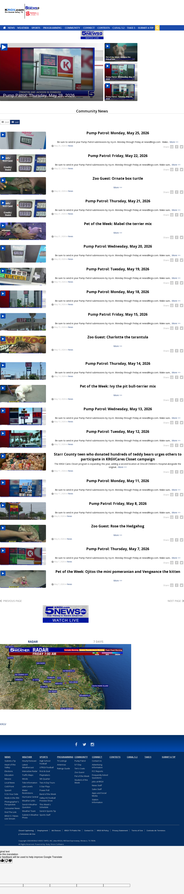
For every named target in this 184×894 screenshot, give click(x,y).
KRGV (3, 724)
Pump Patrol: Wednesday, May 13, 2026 (118, 408)
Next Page (174, 601)
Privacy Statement (120, 830)
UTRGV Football (47, 767)
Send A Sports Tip (48, 811)
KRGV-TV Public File (72, 830)
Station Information (97, 801)
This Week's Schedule (45, 806)
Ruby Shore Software (55, 844)
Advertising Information (97, 766)
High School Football (45, 762)
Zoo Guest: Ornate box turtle (118, 178)
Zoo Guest (79, 772)
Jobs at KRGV (98, 781)
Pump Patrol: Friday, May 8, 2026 (118, 503)
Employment (42, 830)
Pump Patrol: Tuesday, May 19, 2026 (117, 269)
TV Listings (62, 760)
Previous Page (12, 601)
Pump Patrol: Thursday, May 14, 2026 (117, 363)
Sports (35, 27)
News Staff (97, 785)
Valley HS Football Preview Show (48, 799)
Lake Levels (27, 786)
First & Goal (45, 771)
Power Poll (44, 790)
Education (9, 775)
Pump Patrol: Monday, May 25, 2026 (117, 132)
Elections (9, 771)
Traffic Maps (27, 775)
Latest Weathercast (28, 766)
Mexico (8, 778)
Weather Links (28, 800)
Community (72, 27)
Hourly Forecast (29, 760)
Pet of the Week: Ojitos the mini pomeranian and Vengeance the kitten (117, 571)
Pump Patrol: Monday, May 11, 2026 (117, 480)
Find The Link (10, 812)
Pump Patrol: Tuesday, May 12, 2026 (117, 431)
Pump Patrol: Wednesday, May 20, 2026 (118, 246)
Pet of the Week (82, 776)
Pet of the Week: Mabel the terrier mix (118, 223)
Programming (52, 27)
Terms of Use (137, 830)
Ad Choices (56, 830)
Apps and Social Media (99, 794)
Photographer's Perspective (12, 803)
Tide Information (29, 782)
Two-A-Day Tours (47, 782)
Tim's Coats (80, 768)
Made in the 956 (12, 798)
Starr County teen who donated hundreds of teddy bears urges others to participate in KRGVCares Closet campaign (118, 456)
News (11, 27)
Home (4, 27)
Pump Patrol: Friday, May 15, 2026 (118, 314)
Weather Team (29, 811)
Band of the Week (48, 794)
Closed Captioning (26, 830)
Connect (89, 27)
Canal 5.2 (118, 27)
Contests (103, 27)
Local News (10, 782)
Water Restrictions (27, 791)
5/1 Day (78, 764)
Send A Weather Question (29, 806)
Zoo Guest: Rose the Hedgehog (117, 526)
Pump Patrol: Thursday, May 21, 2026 (117, 200)
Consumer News (12, 808)
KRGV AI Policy (103, 830)
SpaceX (8, 790)
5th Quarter (45, 778)
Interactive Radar (29, 771)
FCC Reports (97, 771)
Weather (23, 27)
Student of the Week (81, 781)
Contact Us (97, 760)
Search (157, 27)
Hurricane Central (30, 796)
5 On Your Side (11, 794)
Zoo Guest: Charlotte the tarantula (117, 337)
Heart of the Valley (10, 766)
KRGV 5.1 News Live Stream (11, 817)
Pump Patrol (80, 760)
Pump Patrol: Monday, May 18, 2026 (117, 291)
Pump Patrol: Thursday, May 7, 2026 (117, 548)
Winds (25, 778)
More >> (174, 142)
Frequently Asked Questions (100, 776)
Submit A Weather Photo (30, 816)
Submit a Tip (145, 27)
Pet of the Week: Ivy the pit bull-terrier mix (118, 386)
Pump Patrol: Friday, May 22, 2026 (118, 155)
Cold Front (9, 786)
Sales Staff (97, 789)
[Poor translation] (8, 860)
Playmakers (45, 775)
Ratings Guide (63, 768)
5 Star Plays (45, 786)
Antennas (61, 764)
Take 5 (131, 27)
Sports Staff (45, 814)
